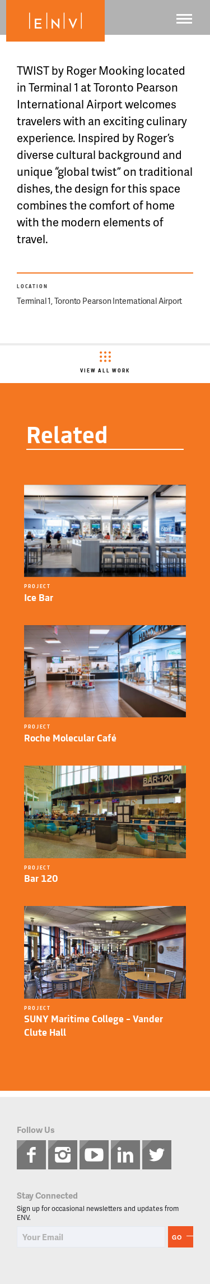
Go (177, 1237)
